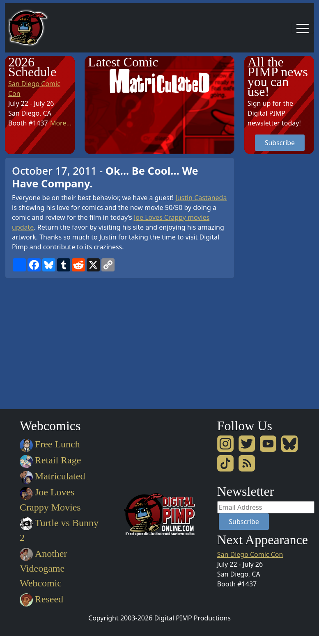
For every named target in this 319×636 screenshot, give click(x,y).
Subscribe (280, 142)
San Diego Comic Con (250, 554)
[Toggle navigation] (302, 28)
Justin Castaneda (201, 197)
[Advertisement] (277, 280)
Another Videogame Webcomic (43, 568)
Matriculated (52, 476)
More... (60, 123)
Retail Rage (50, 460)
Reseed (41, 599)
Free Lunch (50, 444)
